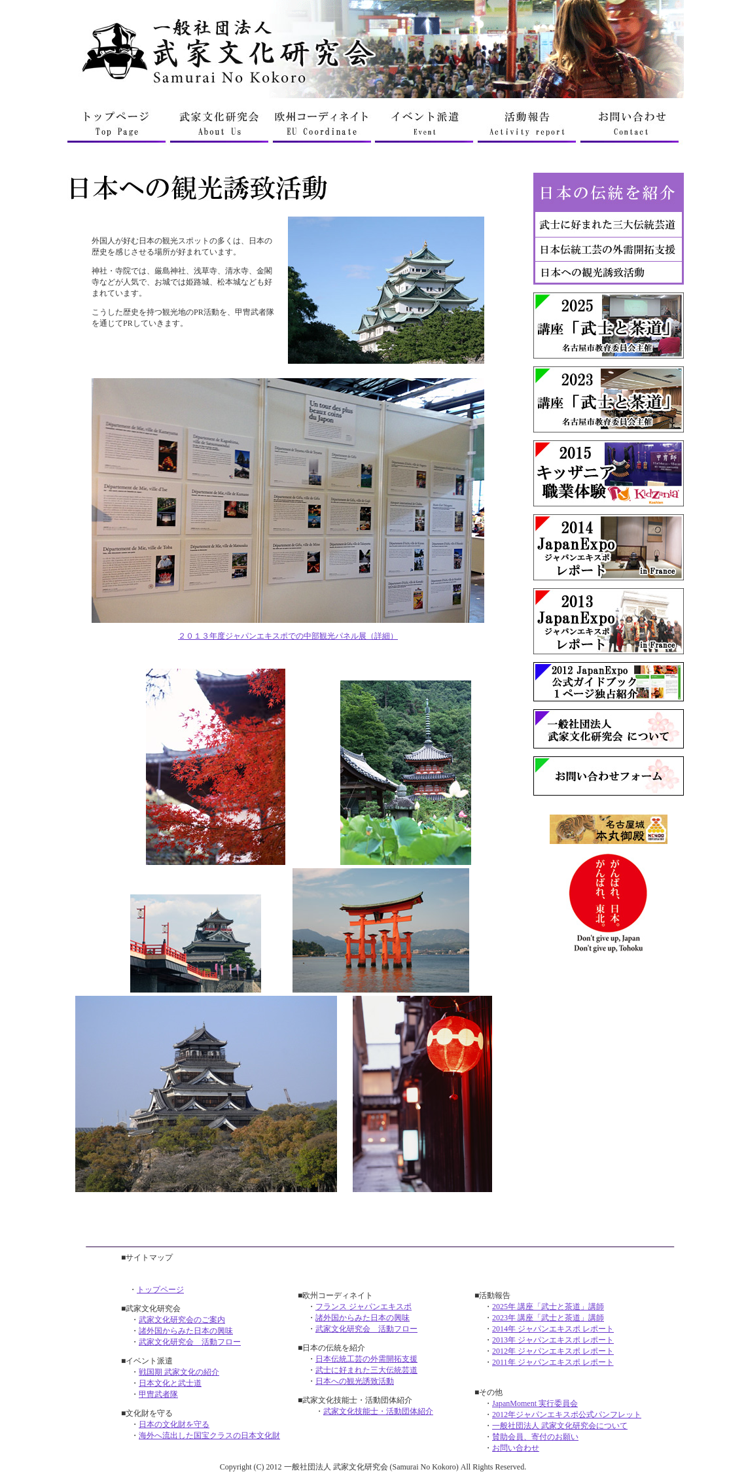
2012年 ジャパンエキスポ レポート (553, 1351)
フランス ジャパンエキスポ (363, 1306)
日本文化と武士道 (170, 1383)
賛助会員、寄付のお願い (535, 1436)
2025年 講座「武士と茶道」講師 (548, 1306)
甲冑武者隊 (158, 1394)
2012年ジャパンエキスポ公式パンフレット (566, 1414)
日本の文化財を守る (174, 1424)
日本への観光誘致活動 (354, 1381)
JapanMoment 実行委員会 (535, 1403)
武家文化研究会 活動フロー (190, 1341)
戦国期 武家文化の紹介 (179, 1372)
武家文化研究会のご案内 (182, 1319)
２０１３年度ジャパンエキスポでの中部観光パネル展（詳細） (288, 636)
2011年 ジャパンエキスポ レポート (553, 1362)
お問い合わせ (515, 1447)
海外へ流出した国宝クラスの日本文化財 (209, 1435)
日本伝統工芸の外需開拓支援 (366, 1359)
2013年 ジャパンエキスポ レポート (553, 1340)
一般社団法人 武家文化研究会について (560, 1425)
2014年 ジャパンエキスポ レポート (553, 1328)
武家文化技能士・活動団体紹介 (378, 1411)
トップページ (160, 1289)
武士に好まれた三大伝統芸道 (366, 1370)
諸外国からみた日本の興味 (186, 1330)
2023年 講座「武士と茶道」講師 (548, 1317)
